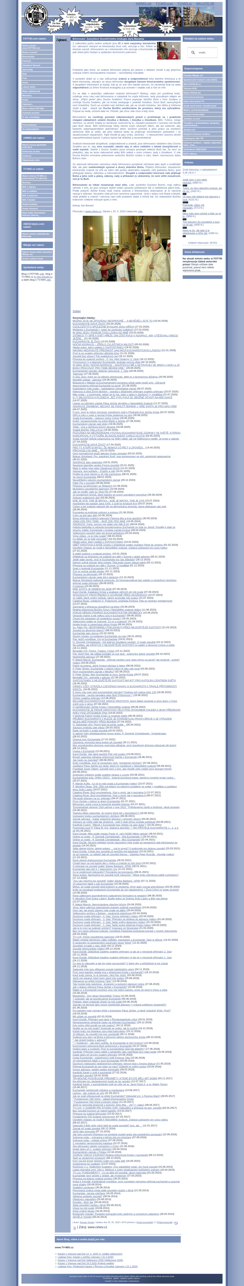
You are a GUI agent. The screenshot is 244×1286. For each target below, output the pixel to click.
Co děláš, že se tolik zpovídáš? (90, 538)
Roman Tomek (87, 1222)
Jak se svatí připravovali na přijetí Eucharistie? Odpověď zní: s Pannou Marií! (116, 1096)
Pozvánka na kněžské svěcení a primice (95, 512)
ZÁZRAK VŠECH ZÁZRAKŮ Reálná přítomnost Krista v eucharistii (110, 1155)
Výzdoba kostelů (30, 113)
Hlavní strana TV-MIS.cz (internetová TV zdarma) (34, 177)
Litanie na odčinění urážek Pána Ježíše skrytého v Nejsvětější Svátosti (113, 403)
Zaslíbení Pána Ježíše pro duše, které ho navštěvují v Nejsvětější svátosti (114, 765)
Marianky (27, 95)
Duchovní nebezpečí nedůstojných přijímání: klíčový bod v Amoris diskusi (114, 1063)
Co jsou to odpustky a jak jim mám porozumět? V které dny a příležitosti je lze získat (120, 963)
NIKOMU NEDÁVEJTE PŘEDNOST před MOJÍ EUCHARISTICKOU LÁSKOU (117, 350)
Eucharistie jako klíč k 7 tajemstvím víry (95, 869)
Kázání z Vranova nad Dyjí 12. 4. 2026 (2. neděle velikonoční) (90, 1254)
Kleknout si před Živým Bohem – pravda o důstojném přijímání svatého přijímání (118, 391)
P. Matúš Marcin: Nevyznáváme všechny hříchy (99, 904)
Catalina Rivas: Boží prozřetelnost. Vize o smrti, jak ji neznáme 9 (109, 792)
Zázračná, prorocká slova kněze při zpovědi (97, 742)
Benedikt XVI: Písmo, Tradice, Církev (94, 650)
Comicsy (26, 156)
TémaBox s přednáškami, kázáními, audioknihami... (201, 124)
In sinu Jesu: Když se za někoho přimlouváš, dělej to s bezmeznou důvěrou (115, 376)
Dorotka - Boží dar (83, 1202)
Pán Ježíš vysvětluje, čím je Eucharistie (95, 639)
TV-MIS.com (164, 3)
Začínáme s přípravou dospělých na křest (96, 606)
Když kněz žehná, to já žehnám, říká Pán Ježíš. (99, 975)
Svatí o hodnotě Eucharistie (88, 568)
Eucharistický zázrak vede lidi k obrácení (96, 577)
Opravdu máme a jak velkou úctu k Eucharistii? (99, 615)
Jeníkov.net (189, 130)
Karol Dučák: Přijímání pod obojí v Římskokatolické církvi (105, 1019)
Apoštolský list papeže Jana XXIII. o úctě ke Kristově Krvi (105, 503)
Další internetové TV (193, 101)
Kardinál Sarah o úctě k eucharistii (92, 1072)
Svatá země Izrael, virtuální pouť (200, 106)
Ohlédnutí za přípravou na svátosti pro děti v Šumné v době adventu (111, 556)
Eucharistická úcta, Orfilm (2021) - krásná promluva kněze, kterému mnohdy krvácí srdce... (124, 777)
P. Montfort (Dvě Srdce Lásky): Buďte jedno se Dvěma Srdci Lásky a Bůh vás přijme (120, 898)
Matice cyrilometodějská (195, 110)
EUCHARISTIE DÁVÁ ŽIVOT (89, 323)
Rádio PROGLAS (192, 93)
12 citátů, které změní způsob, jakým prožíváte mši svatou (105, 597)
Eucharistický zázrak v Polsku (89, 1152)
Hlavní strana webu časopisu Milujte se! (37, 253)
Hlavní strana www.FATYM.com (31, 46)
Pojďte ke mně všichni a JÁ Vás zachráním (97, 474)
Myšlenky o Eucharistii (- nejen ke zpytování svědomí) (103, 329)
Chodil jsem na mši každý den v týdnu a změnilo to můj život (107, 863)
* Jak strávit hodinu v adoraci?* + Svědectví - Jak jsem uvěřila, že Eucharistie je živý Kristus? (108, 1041)
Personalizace (29, 125)
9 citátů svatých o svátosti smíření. (92, 553)
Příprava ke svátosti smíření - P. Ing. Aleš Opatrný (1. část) (106, 359)
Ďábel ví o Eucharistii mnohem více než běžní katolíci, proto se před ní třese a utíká (120, 989)
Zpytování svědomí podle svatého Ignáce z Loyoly (101, 774)
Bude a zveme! (29, 52)
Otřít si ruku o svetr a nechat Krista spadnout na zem (102, 415)
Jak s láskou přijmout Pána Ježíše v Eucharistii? (100, 987)
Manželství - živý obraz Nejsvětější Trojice (96, 995)
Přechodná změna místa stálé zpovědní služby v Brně (103, 1190)
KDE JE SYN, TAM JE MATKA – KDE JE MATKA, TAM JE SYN (108, 500)
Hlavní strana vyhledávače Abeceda (35, 235)
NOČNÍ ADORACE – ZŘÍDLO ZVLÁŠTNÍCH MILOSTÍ (103, 344)
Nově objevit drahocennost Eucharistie (94, 860)
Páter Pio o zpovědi (84, 482)
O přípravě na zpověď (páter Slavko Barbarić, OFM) (102, 866)
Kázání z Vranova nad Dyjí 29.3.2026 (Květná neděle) (86, 1263)
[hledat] (202, 52)
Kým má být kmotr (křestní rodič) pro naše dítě (99, 1160)
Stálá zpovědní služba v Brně (89, 1205)
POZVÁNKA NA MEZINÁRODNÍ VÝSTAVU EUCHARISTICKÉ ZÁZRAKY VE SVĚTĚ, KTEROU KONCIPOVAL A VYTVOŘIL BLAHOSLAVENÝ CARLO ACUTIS (126, 434)
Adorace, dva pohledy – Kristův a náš (94, 471)
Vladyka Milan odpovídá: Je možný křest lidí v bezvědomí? (106, 813)
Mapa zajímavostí (31, 91)
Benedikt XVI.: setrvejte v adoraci (91, 677)
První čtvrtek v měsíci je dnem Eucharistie (96, 801)
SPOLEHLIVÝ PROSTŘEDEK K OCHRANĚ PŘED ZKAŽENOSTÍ (110, 594)
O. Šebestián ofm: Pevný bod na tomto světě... (99, 724)
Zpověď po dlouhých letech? (89, 630)
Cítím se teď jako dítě (85, 515)
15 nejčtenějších (30, 129)
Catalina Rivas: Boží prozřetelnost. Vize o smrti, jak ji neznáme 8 (109, 795)
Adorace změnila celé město (89, 727)
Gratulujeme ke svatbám (86, 1163)
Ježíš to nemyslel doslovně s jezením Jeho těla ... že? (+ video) (108, 1104)
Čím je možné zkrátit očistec (89, 571)
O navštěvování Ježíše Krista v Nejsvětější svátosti (101, 706)
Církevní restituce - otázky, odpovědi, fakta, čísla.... (202, 143)
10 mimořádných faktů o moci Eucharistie (96, 1060)
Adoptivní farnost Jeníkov (196, 134)
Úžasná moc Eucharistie (87, 739)
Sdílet (77, 311)
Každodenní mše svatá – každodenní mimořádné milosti (104, 388)
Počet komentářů (144, 1222)
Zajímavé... (27, 104)
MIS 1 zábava (29, 187)
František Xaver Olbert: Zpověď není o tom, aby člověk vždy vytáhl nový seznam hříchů (122, 768)
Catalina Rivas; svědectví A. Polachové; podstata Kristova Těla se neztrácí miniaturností (122, 600)
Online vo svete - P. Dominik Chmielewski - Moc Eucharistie (106, 839)
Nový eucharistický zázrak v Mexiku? (93, 671)
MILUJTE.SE (205, 3)
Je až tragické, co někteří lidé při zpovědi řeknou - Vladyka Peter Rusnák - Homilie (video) (123, 854)
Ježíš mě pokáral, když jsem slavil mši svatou (98, 978)
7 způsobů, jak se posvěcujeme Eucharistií (97, 998)
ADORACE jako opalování (87, 462)
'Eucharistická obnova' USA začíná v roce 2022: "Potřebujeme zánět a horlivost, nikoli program (126, 807)
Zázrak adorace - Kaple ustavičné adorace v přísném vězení (107, 819)
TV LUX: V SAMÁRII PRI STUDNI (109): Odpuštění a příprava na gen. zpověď (117, 1107)
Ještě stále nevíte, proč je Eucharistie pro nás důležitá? (104, 559)
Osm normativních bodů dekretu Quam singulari (100, 453)
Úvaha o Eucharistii (84, 751)
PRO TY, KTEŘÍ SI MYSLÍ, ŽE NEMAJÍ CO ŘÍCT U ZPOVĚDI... (109, 447)
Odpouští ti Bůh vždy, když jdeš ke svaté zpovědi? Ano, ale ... (107, 1125)
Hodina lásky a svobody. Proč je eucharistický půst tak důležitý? (109, 1048)
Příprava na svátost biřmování (90, 1113)
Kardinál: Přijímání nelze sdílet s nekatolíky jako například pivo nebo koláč (114, 1051)
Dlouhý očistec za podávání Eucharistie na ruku (99, 636)
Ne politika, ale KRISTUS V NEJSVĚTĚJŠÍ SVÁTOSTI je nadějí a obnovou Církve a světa (124, 645)
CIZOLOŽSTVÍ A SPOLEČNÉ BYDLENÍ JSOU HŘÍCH (103, 326)
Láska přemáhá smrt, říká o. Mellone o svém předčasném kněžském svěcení (116, 1169)
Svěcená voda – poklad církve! (90, 1140)
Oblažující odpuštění (84, 1199)
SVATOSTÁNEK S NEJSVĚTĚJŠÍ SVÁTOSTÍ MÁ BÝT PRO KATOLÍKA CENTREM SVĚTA (124, 680)
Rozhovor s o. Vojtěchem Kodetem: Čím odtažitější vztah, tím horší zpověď (115, 1166)
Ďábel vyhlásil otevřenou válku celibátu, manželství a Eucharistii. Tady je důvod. (118, 939)
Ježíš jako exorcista (84, 1131)
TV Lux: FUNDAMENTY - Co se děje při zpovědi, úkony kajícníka (109, 1172)
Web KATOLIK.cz (192, 84)
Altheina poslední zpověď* (87, 1196)
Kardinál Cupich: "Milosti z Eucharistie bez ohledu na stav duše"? (109, 824)
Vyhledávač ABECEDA (194, 149)
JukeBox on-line (191, 119)
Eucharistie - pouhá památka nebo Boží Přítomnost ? (103, 695)
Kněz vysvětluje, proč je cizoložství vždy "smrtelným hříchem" (107, 762)
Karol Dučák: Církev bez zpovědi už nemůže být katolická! (105, 851)
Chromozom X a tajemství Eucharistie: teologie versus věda (106, 362)
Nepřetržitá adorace (84, 656)
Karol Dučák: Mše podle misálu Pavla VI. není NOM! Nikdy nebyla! (110, 833)
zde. (140, 211)
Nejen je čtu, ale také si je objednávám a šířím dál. (196, 232)
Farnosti (26, 61)
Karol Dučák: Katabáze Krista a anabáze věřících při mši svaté (108, 592)
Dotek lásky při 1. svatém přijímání (92, 1149)
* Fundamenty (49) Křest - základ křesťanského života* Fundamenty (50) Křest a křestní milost (103, 1100)
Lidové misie (28, 87)
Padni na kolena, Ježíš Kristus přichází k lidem (99, 665)
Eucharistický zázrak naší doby (90, 424)
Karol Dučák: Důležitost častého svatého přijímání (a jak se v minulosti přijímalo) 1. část (122, 957)
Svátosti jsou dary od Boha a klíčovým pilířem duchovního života (109, 1037)
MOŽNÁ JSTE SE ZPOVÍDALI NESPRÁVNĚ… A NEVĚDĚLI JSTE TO (113, 320)
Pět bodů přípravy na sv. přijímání (91, 798)
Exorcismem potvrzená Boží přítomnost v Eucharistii (102, 1045)
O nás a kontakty (31, 117)
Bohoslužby (28, 56)
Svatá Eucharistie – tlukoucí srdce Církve (96, 418)
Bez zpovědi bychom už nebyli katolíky (94, 1110)
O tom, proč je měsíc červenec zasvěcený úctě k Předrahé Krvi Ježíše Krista (116, 412)
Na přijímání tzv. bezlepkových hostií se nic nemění (102, 1081)
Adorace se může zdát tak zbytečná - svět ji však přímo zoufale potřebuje (114, 821)
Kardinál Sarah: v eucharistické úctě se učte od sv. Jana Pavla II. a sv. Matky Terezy (120, 1084)
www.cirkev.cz (93, 211)
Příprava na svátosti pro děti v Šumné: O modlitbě (101, 565)
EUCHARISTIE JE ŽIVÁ (86, 341)
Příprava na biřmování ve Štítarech (92, 485)
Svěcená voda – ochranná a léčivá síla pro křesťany (102, 1137)
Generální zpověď (83, 1075)
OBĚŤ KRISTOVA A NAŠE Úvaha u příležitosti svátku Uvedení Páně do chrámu (118, 544)
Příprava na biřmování (85, 574)
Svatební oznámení (84, 1187)
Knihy (25, 100)
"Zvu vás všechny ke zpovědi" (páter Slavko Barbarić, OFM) (106, 880)
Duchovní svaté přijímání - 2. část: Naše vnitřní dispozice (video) (109, 922)
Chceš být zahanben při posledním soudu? (97, 618)
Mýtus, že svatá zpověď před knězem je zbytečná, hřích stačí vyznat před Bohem (119, 886)
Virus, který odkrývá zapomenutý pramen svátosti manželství (107, 907)
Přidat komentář (164, 1222)
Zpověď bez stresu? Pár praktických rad (95, 356)
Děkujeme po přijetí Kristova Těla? (92, 981)
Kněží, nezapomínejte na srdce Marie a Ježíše (99, 421)
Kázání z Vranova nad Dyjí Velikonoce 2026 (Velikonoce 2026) (90, 1260)
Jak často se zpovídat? (86, 760)
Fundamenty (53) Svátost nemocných (94, 1116)
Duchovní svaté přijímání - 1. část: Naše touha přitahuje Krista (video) (112, 925)
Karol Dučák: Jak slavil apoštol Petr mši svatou (99, 754)
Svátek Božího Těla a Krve (88, 429)
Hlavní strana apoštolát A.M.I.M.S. (34, 146)
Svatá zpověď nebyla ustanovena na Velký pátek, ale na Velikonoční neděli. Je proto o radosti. (126, 438)
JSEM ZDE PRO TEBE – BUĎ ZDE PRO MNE (99, 521)
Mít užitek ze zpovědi (84, 1016)
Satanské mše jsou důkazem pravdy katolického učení (103, 969)
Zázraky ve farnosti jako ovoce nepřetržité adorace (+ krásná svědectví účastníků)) (119, 1004)
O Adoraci (79, 586)
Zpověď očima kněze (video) (89, 948)
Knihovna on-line (31, 151)
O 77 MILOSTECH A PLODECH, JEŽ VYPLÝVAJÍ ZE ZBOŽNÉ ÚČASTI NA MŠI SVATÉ (122, 397)
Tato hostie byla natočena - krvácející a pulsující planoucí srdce (108, 984)
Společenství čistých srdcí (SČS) (200, 80)
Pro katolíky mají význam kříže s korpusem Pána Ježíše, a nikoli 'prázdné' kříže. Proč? (121, 1010)
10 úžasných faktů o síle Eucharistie (93, 883)
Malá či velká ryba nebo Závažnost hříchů (96, 468)
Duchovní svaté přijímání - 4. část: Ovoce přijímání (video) (105, 916)
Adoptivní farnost (31, 65)
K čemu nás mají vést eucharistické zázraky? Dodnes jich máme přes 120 (114, 692)
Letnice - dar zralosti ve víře (88, 1093)
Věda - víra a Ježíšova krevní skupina (94, 426)
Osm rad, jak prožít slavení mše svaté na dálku (99, 910)
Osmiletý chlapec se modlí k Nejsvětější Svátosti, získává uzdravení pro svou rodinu (120, 1119)
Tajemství (78, 373)
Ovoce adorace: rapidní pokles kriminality (96, 1069)
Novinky (26, 182)
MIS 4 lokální (28, 200)
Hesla (25, 82)
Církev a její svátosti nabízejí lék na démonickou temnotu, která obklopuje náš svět (119, 506)
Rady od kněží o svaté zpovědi (90, 730)
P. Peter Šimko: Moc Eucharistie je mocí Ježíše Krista (103, 674)
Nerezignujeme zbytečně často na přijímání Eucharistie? (104, 1022)
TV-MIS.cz (184, 3)
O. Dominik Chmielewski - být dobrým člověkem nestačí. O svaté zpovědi (114, 642)
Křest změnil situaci (84, 1211)
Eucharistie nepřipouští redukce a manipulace (98, 1090)
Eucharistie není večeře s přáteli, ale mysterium (99, 1175)
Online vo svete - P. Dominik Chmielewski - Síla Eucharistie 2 (107, 836)
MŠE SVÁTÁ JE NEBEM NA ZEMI (92, 589)
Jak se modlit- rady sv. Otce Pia (90, 491)
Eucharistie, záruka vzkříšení (89, 1193)
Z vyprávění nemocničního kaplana (92, 1143)
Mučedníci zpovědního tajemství (91, 488)
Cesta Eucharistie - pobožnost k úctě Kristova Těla (101, 1057)
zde (42, 273)
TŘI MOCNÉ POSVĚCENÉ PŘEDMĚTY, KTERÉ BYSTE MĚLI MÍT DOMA (115, 1078)
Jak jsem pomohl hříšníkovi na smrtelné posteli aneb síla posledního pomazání (117, 1134)
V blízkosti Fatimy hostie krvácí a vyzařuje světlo (100, 715)
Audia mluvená (30, 208)
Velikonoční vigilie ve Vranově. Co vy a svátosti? (100, 621)
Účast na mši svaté (83, 1208)
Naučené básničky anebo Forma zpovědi (96, 465)
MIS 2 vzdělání (29, 191)
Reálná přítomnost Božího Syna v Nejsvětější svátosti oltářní (107, 609)
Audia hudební (29, 204)
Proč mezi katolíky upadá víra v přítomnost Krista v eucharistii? (108, 972)
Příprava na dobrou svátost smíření (92, 1178)
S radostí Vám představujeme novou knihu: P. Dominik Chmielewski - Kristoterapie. (120, 733)
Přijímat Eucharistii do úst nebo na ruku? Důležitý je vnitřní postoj (109, 1066)
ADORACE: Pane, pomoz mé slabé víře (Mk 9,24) (101, 524)
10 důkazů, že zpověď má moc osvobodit (96, 1034)
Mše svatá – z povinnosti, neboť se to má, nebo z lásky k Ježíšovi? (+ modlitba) (118, 394)
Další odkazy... (190, 153)
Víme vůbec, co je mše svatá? (90, 536)
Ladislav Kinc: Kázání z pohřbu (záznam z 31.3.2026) (86, 1257)
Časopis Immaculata (193, 114)
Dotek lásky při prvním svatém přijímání (95, 1054)
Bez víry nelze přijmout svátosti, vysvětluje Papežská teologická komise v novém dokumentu (125, 931)
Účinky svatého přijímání (86, 698)
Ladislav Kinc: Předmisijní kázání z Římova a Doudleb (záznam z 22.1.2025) (98, 1266)
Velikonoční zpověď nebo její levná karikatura (98, 533)
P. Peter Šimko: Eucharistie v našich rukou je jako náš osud (106, 668)
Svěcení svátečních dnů (86, 497)
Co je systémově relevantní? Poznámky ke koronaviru (103, 872)
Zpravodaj (27, 69)
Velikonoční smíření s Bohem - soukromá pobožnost (102, 913)
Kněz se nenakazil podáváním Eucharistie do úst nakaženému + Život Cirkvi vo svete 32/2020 (126, 889)
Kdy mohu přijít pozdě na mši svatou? (94, 1025)
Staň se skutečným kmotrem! (89, 1157)
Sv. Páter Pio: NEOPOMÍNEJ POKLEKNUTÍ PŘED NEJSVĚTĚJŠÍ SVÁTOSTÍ (117, 627)
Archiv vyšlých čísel (32, 258)
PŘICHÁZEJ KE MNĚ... (86, 450)
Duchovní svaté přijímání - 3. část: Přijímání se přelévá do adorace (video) (115, 919)
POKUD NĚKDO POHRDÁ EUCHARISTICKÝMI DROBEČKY (107, 612)
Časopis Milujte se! (193, 75)
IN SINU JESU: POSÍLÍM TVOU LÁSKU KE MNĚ (100, 332)
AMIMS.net (143, 3)
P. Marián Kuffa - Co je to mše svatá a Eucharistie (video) (105, 783)
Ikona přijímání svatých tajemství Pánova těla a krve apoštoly (107, 518)
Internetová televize (193, 97)
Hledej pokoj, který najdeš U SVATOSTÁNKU (98, 347)
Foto (24, 78)
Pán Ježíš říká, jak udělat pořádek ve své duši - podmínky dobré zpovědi (114, 653)
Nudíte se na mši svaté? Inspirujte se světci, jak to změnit (105, 1028)
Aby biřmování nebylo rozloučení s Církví (96, 1146)
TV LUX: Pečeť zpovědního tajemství (94, 936)
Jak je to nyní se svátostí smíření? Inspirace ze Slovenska (105, 928)
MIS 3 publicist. (30, 195)
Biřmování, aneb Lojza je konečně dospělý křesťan (101, 804)
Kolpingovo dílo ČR (193, 138)
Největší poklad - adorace (87, 379)
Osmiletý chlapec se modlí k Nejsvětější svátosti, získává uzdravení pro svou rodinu (120, 547)
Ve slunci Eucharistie (84, 477)
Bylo (24, 74)
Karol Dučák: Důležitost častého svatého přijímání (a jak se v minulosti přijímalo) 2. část (122, 951)
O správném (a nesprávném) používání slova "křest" (102, 942)
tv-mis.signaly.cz (43, 276)
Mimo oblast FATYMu (33, 108)
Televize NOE (190, 88)
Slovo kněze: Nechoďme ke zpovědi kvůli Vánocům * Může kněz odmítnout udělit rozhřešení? (126, 875)
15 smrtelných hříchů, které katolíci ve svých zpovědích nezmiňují (110, 494)
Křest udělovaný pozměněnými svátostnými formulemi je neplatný (110, 895)
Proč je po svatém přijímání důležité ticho (96, 353)
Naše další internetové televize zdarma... (33, 214)
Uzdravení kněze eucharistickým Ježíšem (96, 816)
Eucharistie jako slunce (86, 633)
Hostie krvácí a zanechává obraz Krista (95, 624)
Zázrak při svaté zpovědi (86, 1128)
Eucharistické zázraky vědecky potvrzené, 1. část (100, 370)
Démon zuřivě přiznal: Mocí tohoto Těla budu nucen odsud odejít (109, 562)
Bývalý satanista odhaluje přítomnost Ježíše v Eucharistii (105, 757)
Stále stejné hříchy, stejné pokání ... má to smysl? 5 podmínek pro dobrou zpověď (119, 848)
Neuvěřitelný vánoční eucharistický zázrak (96, 480)
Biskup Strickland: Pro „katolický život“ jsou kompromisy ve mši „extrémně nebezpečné (122, 456)
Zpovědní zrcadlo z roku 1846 (89, 945)
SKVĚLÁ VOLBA (82, 1216)
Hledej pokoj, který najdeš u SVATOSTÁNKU (98, 541)
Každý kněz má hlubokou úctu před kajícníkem (99, 1031)
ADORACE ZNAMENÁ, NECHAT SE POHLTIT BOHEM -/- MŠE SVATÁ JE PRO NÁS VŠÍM (125, 406)
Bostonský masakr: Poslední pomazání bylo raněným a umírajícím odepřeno (116, 1214)
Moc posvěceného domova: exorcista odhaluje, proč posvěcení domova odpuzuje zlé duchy (124, 745)
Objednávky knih (31, 160)
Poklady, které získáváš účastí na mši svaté (97, 1001)
